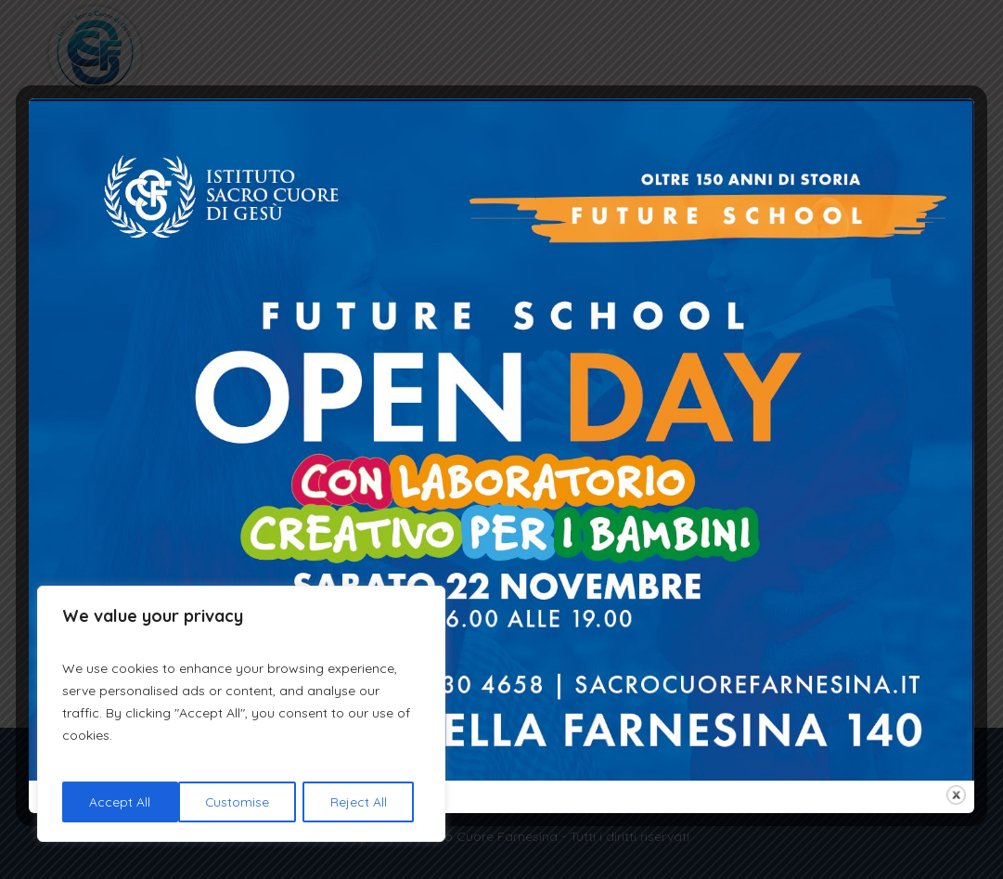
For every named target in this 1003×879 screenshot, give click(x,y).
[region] (241, 715)
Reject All (243, 802)
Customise (121, 802)
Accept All (362, 802)
